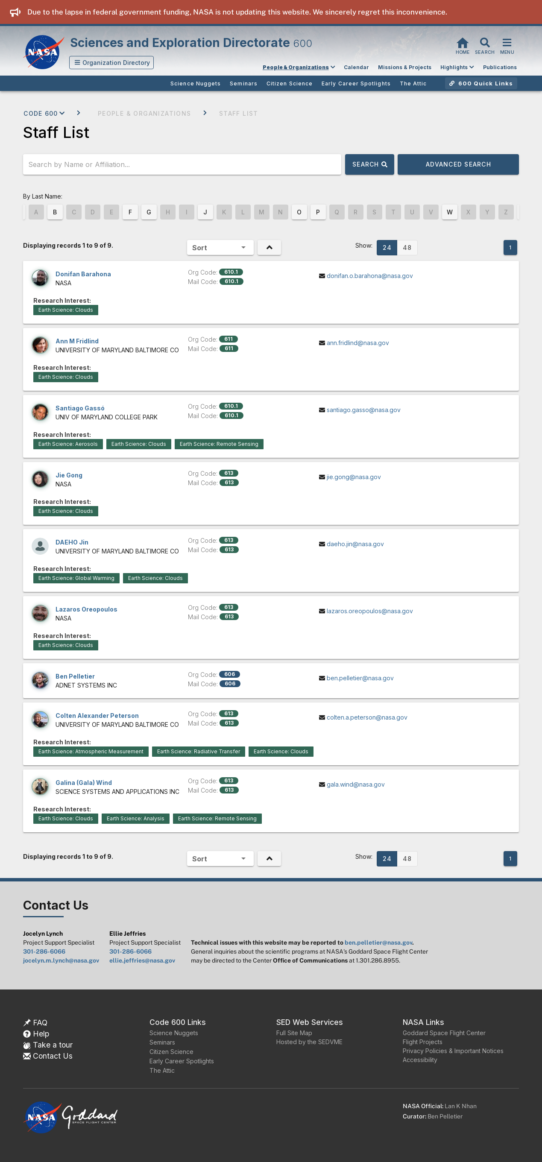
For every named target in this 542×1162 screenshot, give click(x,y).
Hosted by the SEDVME (309, 1041)
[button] (111, 62)
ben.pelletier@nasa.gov (360, 678)
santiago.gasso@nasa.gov (364, 409)
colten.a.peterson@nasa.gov (367, 717)
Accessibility (420, 1059)
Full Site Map (294, 1032)
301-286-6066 (44, 951)
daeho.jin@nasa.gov (355, 543)
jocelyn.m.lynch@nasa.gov (61, 960)
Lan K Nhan (461, 1106)
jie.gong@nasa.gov (354, 476)
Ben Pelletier (445, 1116)
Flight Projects (422, 1041)
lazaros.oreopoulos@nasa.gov (370, 611)
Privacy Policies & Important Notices (453, 1050)
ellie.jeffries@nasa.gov (142, 960)
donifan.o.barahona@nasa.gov (370, 275)
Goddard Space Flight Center (444, 1032)
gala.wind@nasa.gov (356, 784)
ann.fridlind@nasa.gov (358, 342)
